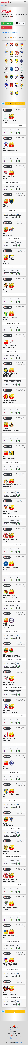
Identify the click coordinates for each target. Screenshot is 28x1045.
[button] (6, 130)
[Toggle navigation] (25, 2)
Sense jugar (9, 103)
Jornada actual (19, 103)
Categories (4, 32)
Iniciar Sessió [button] (7, 23)
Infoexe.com (19, 1042)
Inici (2, 5)
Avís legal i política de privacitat (14, 1037)
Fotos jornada (16, 32)
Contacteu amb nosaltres (14, 1029)
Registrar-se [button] (7, 27)
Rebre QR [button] (20, 23)
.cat (6, 2)
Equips (9, 32)
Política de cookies (14, 1038)
